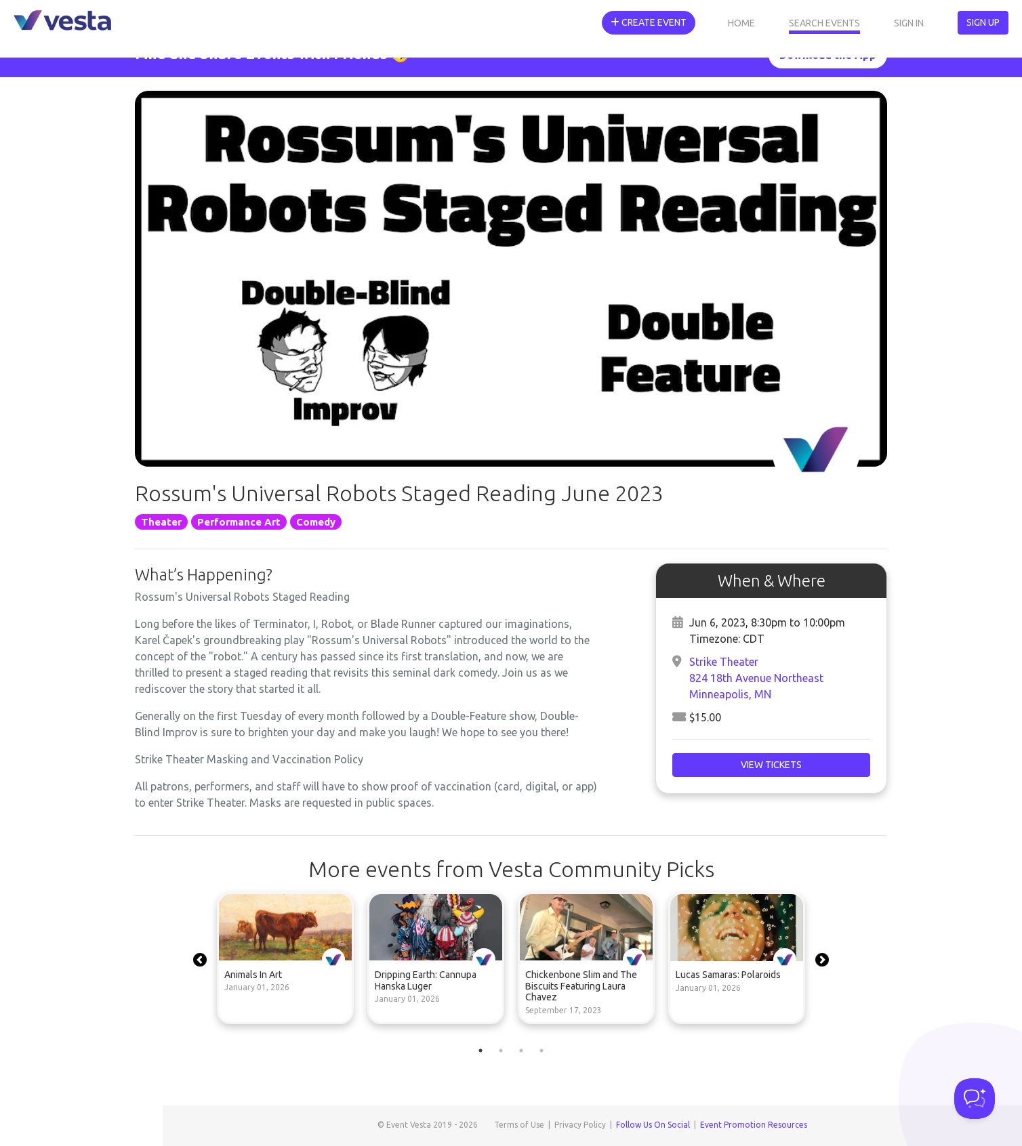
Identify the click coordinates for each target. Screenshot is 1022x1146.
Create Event (649, 22)
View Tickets (771, 764)
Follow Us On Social (653, 1124)
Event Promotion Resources (753, 1124)
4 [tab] (541, 1050)
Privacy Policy (580, 1124)
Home (741, 23)
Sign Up (983, 22)
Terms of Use (519, 1124)
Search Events (824, 23)
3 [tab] (521, 1050)
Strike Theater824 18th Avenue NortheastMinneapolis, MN (756, 678)
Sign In (909, 23)
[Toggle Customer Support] (974, 1098)
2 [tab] (501, 1050)
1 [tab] (480, 1050)
